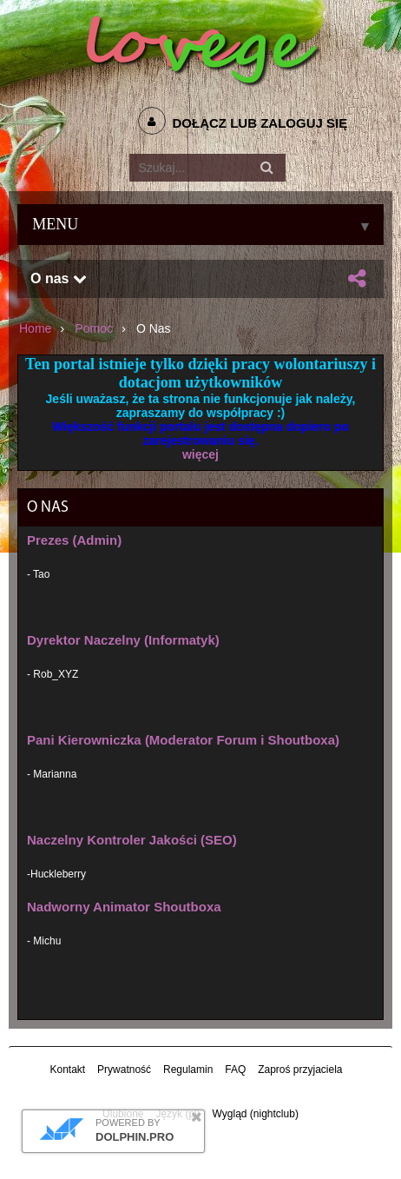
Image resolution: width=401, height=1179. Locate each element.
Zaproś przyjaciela (300, 1069)
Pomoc (94, 328)
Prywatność (124, 1069)
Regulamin (188, 1069)
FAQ (235, 1069)
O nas (58, 278)
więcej (200, 454)
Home (35, 328)
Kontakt (67, 1069)
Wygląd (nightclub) (256, 1114)
